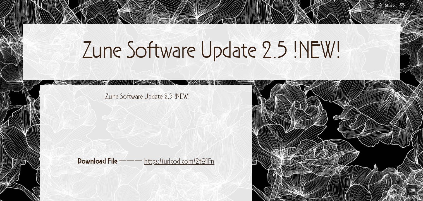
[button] (385, 5)
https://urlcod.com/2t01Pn (179, 161)
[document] (211, 100)
